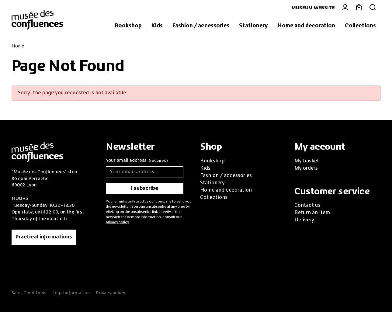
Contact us (307, 205)
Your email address (137, 161)
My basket (306, 161)
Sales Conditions (29, 293)
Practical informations (44, 237)
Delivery (304, 220)
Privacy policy (110, 293)
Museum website (313, 8)
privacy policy (117, 222)
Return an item (312, 212)
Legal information (71, 293)
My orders (306, 168)
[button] (128, 26)
